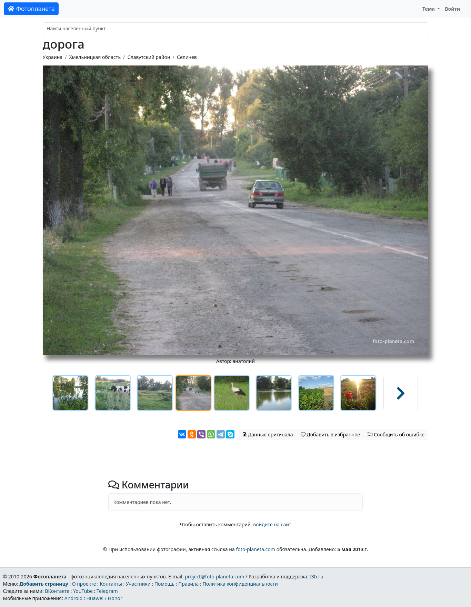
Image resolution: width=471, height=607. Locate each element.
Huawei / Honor (104, 598)
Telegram (107, 591)
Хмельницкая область (95, 57)
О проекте (84, 583)
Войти (452, 9)
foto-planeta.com (255, 549)
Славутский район (148, 57)
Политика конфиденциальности (240, 583)
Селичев (187, 57)
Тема (429, 9)
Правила (188, 583)
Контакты (111, 583)
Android (73, 598)
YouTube (83, 591)
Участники (138, 583)
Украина (53, 57)
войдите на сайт (272, 524)
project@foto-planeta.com (214, 576)
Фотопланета (31, 8)
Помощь (164, 583)
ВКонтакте (57, 591)
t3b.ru (316, 576)
